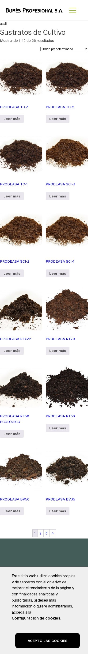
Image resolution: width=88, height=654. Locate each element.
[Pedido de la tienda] (64, 49)
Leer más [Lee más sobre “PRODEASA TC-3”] (12, 118)
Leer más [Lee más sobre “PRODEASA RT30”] (57, 428)
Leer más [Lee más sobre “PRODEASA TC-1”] (12, 196)
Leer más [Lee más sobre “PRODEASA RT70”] (57, 350)
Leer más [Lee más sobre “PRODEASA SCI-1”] (57, 273)
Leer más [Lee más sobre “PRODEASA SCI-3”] (57, 196)
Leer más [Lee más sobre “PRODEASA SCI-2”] (12, 273)
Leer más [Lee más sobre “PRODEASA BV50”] (12, 511)
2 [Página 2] (40, 533)
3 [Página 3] (46, 533)
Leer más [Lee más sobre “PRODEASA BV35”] (57, 511)
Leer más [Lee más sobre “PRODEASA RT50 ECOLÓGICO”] (12, 434)
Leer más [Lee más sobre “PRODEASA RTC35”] (12, 350)
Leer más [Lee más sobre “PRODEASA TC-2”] (57, 118)
